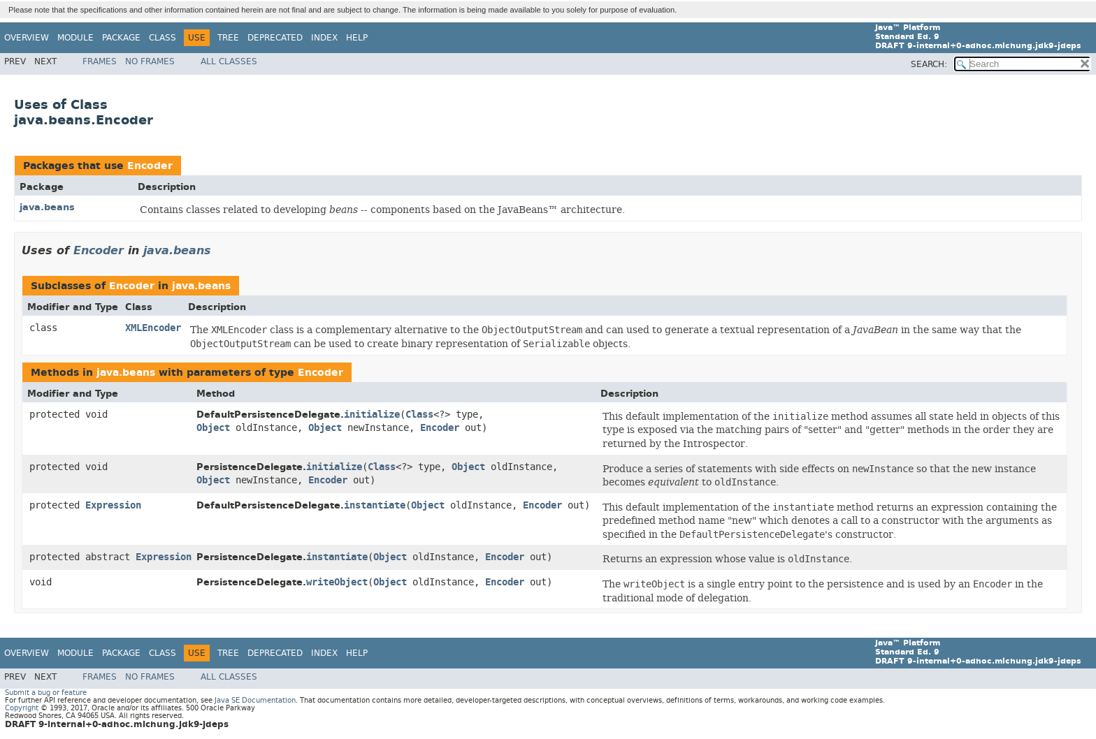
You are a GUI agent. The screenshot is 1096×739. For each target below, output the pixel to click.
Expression (113, 505)
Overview (26, 38)
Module (75, 38)
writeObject (337, 582)
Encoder (150, 166)
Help (357, 38)
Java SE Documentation (255, 700)
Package (121, 38)
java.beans (47, 207)
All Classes (229, 61)
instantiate (374, 505)
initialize (372, 414)
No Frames (150, 61)
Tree (228, 38)
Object (213, 428)
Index (324, 38)
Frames (99, 61)
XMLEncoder (153, 328)
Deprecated (275, 38)
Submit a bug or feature (46, 692)
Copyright (21, 708)
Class (162, 38)
